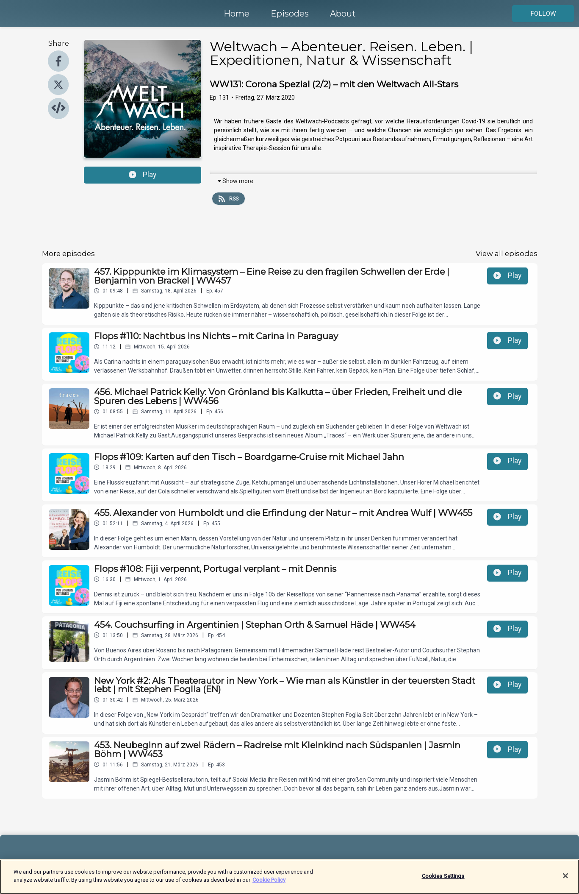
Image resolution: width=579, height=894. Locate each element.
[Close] (565, 880)
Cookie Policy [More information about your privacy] (268, 884)
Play (143, 174)
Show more (234, 181)
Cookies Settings (443, 880)
